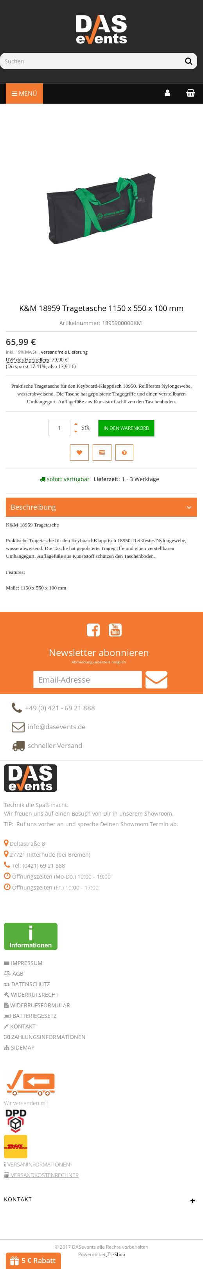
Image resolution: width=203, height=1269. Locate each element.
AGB (17, 974)
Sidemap (21, 1048)
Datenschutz (30, 985)
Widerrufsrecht (34, 995)
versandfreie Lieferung (64, 352)
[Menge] (59, 428)
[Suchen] (90, 61)
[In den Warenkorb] (126, 428)
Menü (24, 93)
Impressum (26, 964)
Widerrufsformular (39, 1006)
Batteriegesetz (34, 1017)
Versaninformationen (38, 1165)
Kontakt (22, 1027)
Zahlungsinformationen (48, 1038)
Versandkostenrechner (44, 1176)
